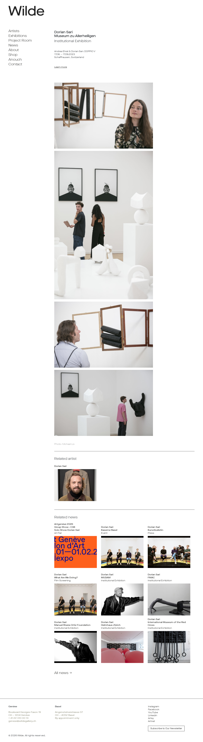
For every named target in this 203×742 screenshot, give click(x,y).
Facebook (153, 709)
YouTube (153, 712)
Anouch (15, 59)
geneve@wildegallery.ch (22, 721)
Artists (13, 31)
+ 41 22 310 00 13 (18, 718)
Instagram (153, 706)
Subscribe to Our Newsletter (166, 728)
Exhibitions (17, 36)
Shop (12, 54)
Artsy (151, 718)
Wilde (20, 735)
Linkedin (152, 715)
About (13, 50)
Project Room (20, 40)
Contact (15, 64)
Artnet (151, 721)
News (13, 45)
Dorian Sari (60, 466)
